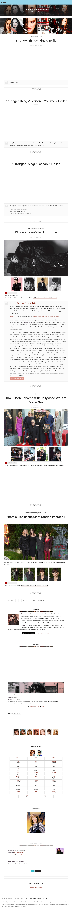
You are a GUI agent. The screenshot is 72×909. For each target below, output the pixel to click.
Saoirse (53, 788)
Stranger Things (34, 36)
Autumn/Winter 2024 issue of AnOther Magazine (46, 316)
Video (40, 36)
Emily (18, 769)
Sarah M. (18, 792)
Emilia (53, 765)
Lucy (53, 777)
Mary (18, 784)
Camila (53, 762)
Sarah (36, 792)
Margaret (18, 781)
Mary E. (53, 781)
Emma (36, 769)
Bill (18, 762)
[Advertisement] (36, 658)
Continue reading (16, 378)
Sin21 (31, 898)
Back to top (38, 898)
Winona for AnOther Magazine (36, 232)
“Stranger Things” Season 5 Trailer (36, 164)
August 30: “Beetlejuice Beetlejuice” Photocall (34, 585)
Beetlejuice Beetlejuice (31, 512)
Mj (18, 788)
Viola (27, 796)
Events (33, 393)
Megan (36, 784)
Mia (53, 784)
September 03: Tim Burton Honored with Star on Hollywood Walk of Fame (42, 465)
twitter (21, 855)
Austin (53, 758)
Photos (42, 228)
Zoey (44, 796)
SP (14, 852)
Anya (36, 758)
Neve (36, 788)
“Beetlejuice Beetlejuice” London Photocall (36, 517)
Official (31, 706)
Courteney (18, 765)
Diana (36, 765)
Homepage (47, 898)
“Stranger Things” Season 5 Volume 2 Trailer (36, 101)
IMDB (42, 706)
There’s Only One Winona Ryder (23, 303)
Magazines (36, 228)
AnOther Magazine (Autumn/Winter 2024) (45, 298)
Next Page (41, 600)
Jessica (53, 773)
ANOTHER (13, 316)
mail (14, 855)
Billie (36, 762)
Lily (36, 777)
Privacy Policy (20, 852)
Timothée (53, 792)
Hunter (36, 773)
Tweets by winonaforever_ (36, 887)
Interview (30, 228)
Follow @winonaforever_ (43, 633)
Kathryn (18, 777)
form (17, 855)
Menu (4, 2)
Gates (18, 773)
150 (34, 600)
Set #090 (15, 295)
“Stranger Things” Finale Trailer (36, 40)
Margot (36, 781)
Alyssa (18, 758)
